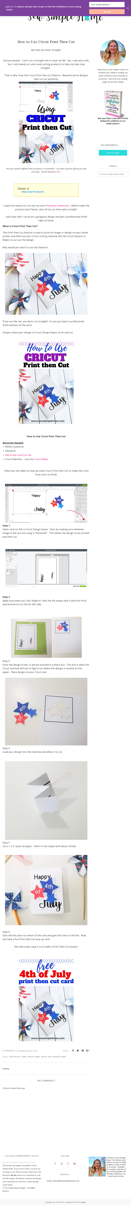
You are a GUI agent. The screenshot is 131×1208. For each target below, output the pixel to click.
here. (59, 171)
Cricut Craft (34, 1057)
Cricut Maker (41, 459)
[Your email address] (113, 145)
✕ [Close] (128, 8)
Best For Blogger (80, 1202)
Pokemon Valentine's (57, 205)
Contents (22, 188)
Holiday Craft (59, 1057)
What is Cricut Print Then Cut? (33, 191)
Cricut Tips (46, 1057)
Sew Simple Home (58, 1202)
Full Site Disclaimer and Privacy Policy (19, 1162)
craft (24, 1057)
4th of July (15, 1057)
